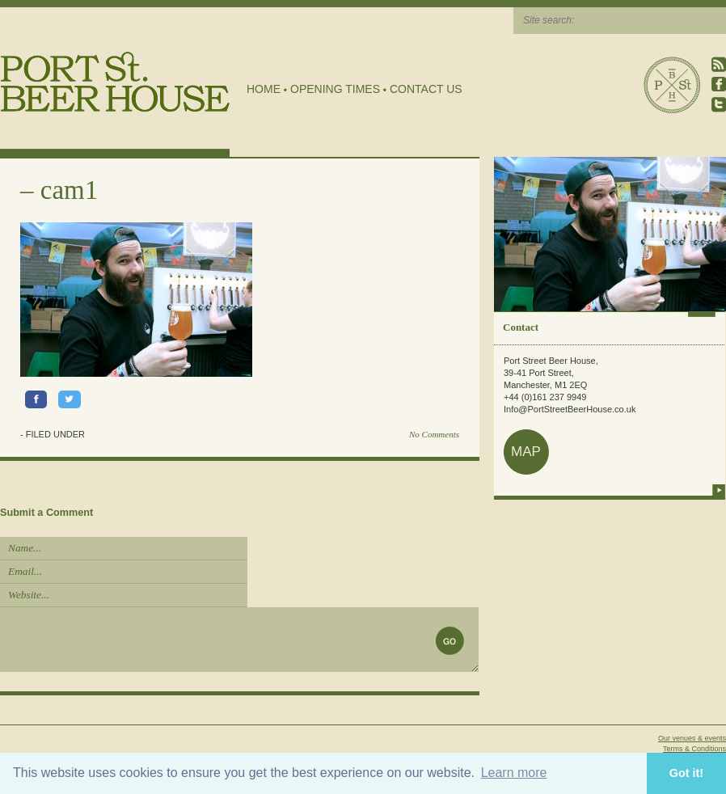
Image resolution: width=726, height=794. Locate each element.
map (526, 451)
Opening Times (335, 88)
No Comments (434, 434)
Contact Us (426, 88)
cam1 (69, 190)
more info (718, 490)
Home (264, 88)
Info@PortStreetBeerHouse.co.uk (569, 409)
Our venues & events (692, 738)
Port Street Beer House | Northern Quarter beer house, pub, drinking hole (115, 82)
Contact (520, 327)
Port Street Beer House (672, 85)
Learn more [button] (514, 772)
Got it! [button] (686, 773)
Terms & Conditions (694, 749)
